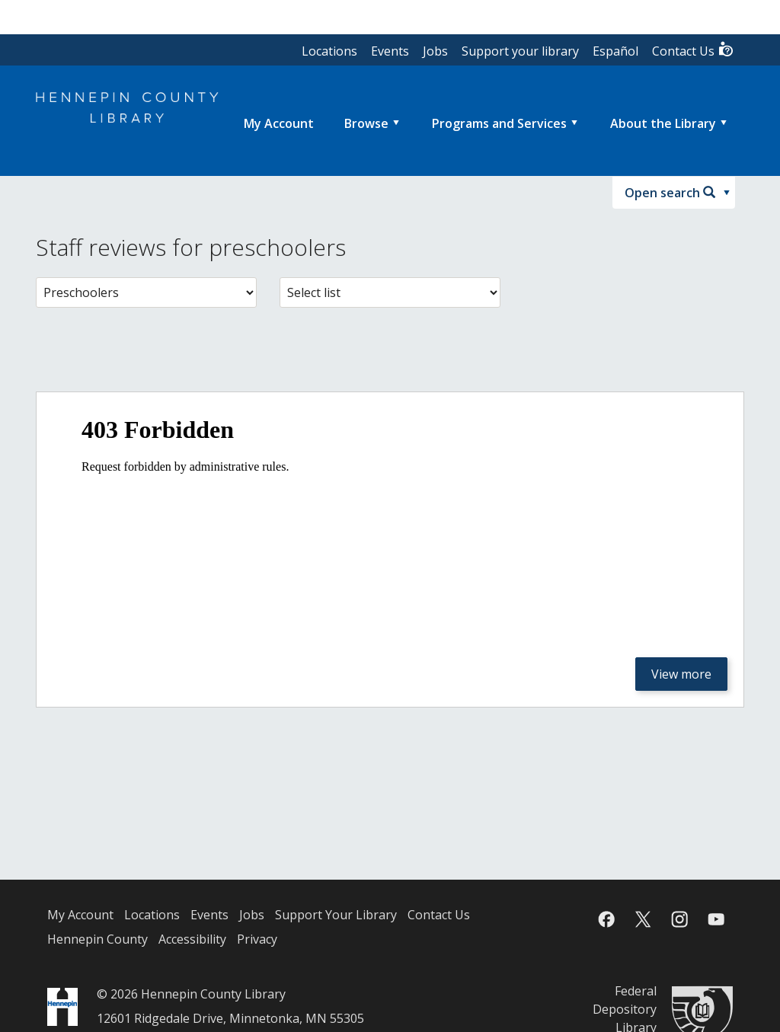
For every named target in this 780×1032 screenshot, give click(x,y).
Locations (329, 51)
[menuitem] (279, 123)
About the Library (663, 123)
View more (681, 674)
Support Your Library (336, 914)
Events (390, 51)
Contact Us (693, 49)
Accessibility (192, 939)
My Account (80, 914)
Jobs (435, 51)
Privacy (257, 939)
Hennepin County (97, 939)
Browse (366, 123)
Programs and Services (499, 123)
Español (615, 51)
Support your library (520, 51)
